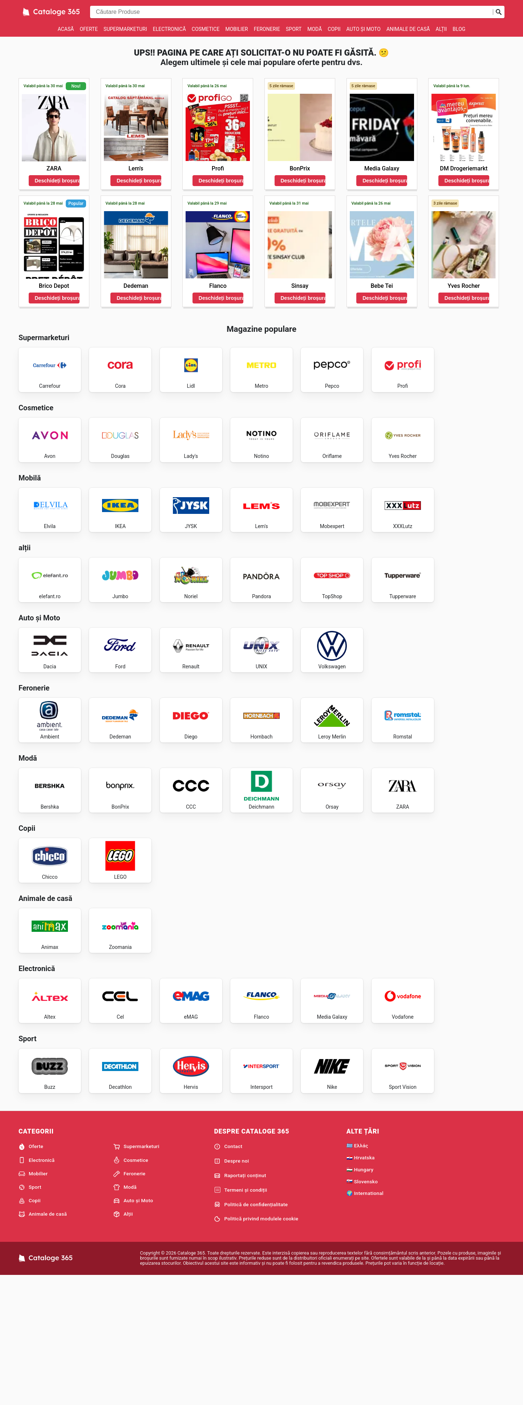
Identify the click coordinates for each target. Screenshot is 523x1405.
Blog (459, 29)
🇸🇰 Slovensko (362, 1310)
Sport (293, 29)
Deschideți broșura (57, 181)
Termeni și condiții (240, 1318)
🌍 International (365, 1322)
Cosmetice (206, 29)
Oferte (89, 29)
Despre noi (231, 1289)
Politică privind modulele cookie (256, 1347)
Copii (334, 29)
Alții (441, 29)
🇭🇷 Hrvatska (360, 1286)
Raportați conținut (240, 1304)
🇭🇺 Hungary (360, 1298)
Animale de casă (408, 29)
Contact (228, 1275)
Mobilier (236, 29)
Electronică (169, 29)
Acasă (66, 29)
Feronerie (267, 29)
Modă (314, 29)
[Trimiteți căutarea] (498, 12)
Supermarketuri (125, 29)
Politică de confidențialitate (251, 1333)
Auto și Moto (363, 29)
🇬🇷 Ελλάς (357, 1274)
